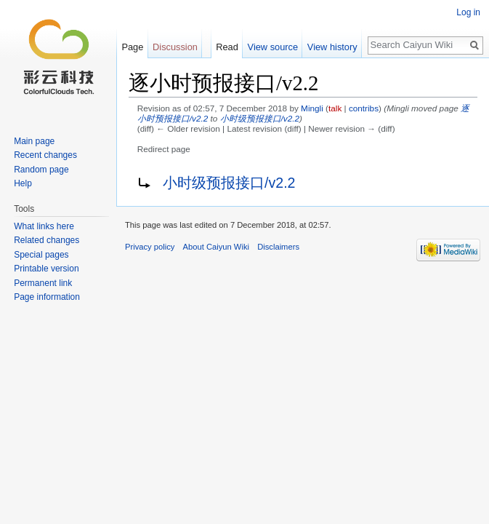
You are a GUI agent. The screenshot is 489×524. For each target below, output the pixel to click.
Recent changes (45, 155)
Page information (47, 297)
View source (273, 46)
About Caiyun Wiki (216, 246)
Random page (41, 169)
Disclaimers (278, 246)
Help (23, 183)
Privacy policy (149, 246)
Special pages (41, 255)
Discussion (175, 46)
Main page (34, 141)
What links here (44, 226)
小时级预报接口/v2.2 (259, 118)
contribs (364, 108)
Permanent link (43, 283)
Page (132, 46)
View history (332, 46)
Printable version (46, 268)
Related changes (46, 240)
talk (335, 108)
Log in (468, 12)
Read (227, 46)
